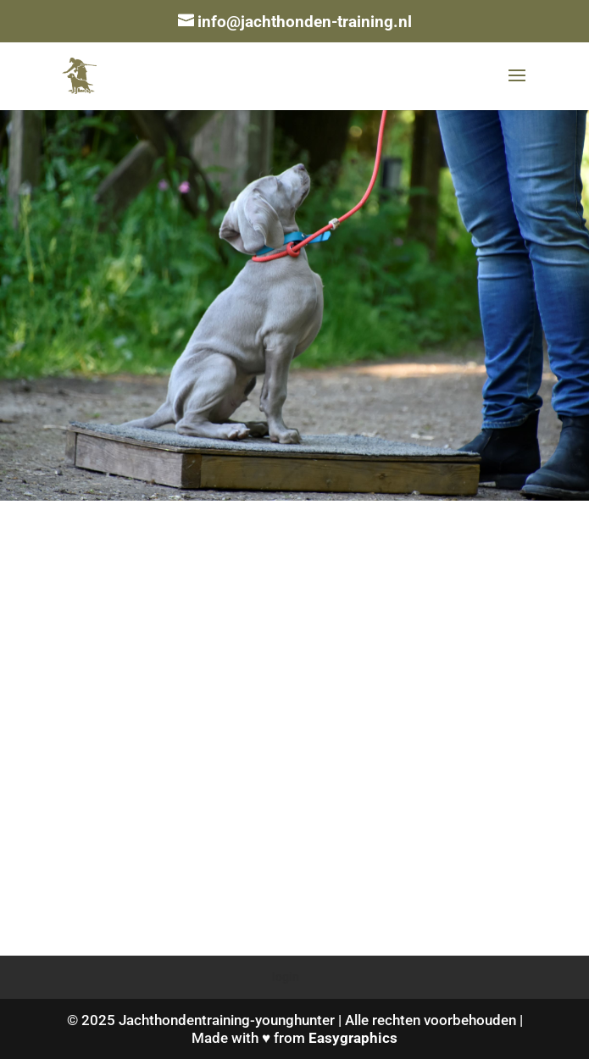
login (285, 977)
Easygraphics (352, 1037)
